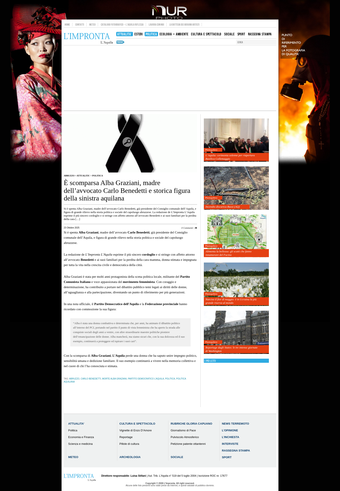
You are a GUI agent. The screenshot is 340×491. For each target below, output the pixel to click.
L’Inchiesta (230, 437)
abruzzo (74, 379)
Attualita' (83, 175)
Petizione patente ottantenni (188, 443)
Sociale (177, 457)
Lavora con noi (156, 24)
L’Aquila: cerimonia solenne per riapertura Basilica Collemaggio (230, 157)
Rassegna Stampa (236, 450)
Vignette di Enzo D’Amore (135, 430)
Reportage (126, 437)
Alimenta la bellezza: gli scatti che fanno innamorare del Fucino (229, 253)
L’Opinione (230, 430)
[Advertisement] (170, 78)
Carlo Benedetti (91, 379)
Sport (227, 457)
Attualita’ (76, 423)
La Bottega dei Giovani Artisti (184, 24)
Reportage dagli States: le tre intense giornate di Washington (232, 349)
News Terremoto (235, 423)
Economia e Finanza (81, 437)
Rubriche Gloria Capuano (191, 423)
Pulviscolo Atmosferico (185, 437)
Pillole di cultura (129, 443)
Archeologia (130, 457)
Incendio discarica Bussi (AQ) (223, 206)
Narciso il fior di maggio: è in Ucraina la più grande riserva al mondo (231, 301)
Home (67, 24)
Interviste (230, 443)
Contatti (79, 24)
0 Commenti (187, 228)
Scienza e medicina (80, 443)
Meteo (92, 24)
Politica (97, 175)
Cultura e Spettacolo (137, 423)
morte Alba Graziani (114, 379)
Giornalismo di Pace (183, 430)
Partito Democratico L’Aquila (146, 379)
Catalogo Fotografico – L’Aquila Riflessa (122, 24)
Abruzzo (69, 175)
